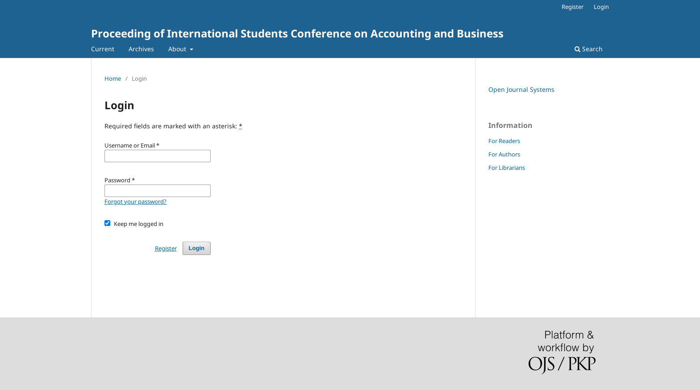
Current (102, 49)
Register (572, 7)
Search (589, 49)
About (178, 49)
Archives (141, 49)
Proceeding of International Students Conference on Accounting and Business (297, 33)
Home (112, 78)
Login (601, 7)
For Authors (504, 154)
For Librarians (506, 168)
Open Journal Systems (521, 89)
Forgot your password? (135, 201)
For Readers (504, 141)
